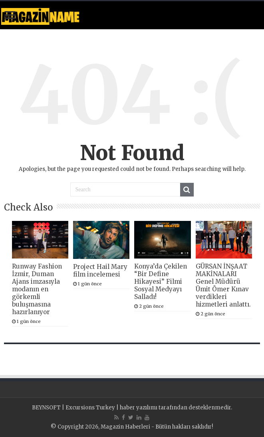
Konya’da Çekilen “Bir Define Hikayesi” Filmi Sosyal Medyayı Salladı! (160, 282)
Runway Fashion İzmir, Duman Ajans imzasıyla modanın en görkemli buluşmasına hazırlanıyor (37, 289)
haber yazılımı (138, 407)
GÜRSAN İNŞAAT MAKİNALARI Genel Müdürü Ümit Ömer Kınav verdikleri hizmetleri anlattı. (223, 285)
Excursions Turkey (90, 407)
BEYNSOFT (46, 407)
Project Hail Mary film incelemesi (100, 270)
